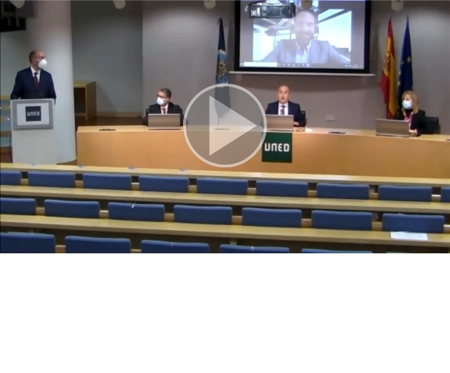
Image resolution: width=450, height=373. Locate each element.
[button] (225, 126)
